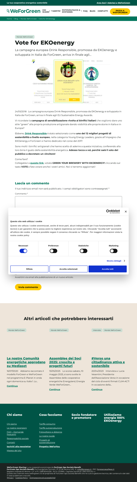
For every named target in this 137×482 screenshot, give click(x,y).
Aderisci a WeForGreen (119, 3)
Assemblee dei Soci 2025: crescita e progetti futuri (65, 362)
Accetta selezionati (68, 269)
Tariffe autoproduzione (50, 428)
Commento (21, 194)
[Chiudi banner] (126, 212)
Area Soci (101, 3)
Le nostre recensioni (17, 428)
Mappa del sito (14, 450)
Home (9, 19)
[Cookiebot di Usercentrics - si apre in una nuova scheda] (108, 212)
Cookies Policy (21, 478)
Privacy (10, 478)
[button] (45, 11)
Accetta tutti (107, 269)
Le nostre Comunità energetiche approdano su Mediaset (26, 362)
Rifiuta (29, 269)
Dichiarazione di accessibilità (42, 478)
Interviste (97, 330)
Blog (92, 11)
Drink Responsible (36, 133)
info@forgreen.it (84, 469)
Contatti (102, 11)
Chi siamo (12, 424)
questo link (37, 163)
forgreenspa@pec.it (105, 469)
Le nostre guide (47, 436)
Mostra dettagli (114, 261)
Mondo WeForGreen (28, 19)
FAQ (85, 11)
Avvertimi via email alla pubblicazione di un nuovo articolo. (44, 277)
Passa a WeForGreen (120, 11)
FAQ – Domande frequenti (15, 433)
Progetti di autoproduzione (47, 441)
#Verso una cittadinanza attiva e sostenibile (108, 362)
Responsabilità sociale (18, 438)
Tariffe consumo (47, 424)
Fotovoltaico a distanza (50, 432)
